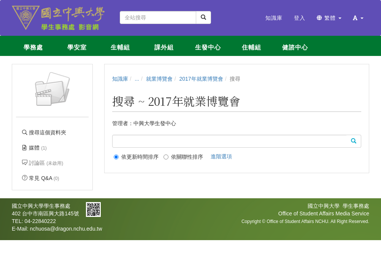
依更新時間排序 (136, 157)
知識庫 (120, 79)
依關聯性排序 (183, 157)
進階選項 (221, 156)
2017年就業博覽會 (201, 79)
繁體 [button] (329, 18)
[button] (358, 18)
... (137, 79)
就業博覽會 (159, 79)
